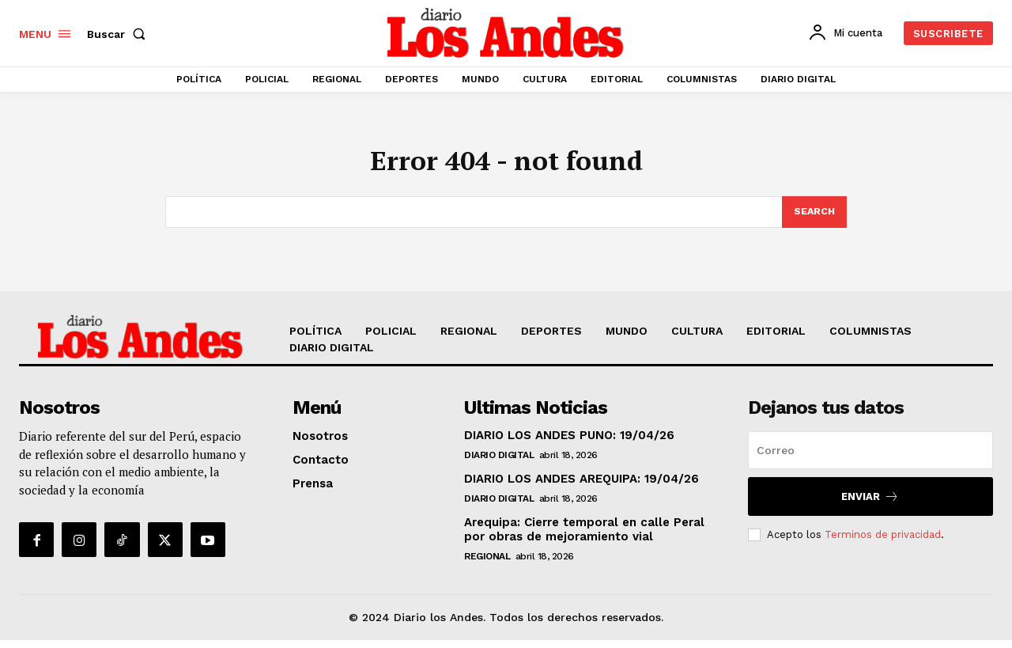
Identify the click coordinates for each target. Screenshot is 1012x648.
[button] (119, 34)
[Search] (813, 219)
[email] (870, 458)
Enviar (870, 504)
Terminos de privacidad (883, 542)
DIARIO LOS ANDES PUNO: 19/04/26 (569, 443)
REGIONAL (487, 564)
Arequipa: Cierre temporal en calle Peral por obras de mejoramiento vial (584, 537)
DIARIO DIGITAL (499, 462)
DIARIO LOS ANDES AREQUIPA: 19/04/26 (581, 486)
